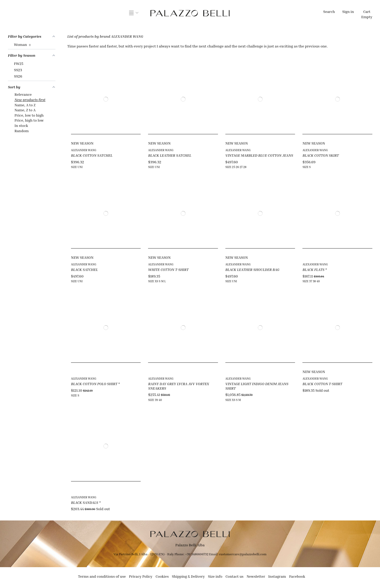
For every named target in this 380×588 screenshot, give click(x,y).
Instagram (277, 576)
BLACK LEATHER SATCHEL (169, 155)
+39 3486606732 (197, 554)
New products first (30, 99)
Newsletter (256, 576)
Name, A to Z (25, 105)
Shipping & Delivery (188, 576)
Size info (215, 576)
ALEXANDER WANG (83, 150)
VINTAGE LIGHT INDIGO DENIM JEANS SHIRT (256, 385)
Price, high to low (29, 120)
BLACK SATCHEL (84, 269)
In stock (21, 125)
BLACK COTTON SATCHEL (91, 155)
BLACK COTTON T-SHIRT (322, 383)
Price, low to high (29, 115)
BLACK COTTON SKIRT (320, 155)
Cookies (162, 576)
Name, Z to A (25, 110)
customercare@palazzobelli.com (243, 554)
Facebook (297, 576)
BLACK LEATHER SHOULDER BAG (252, 269)
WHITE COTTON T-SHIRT (168, 269)
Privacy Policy (141, 576)
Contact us (234, 576)
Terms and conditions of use (102, 576)
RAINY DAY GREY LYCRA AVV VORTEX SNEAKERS (178, 385)
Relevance (23, 94)
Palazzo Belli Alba (190, 545)
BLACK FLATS (313, 269)
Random (22, 130)
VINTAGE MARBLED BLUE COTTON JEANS (259, 155)
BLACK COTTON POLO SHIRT (94, 383)
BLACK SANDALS (84, 502)
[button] (133, 13)
